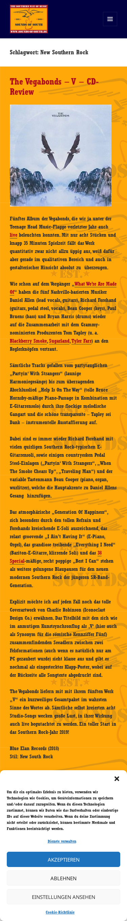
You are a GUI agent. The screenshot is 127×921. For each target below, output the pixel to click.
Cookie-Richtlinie (60, 912)
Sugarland (59, 341)
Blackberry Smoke (28, 341)
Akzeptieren (64, 859)
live (13, 235)
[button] (116, 778)
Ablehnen (63, 878)
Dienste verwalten (62, 841)
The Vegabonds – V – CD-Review (54, 86)
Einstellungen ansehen (63, 896)
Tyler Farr (81, 341)
